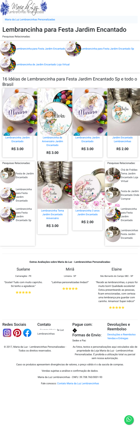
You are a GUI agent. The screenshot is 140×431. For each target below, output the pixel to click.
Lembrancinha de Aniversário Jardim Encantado (52, 128)
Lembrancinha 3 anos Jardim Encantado (87, 199)
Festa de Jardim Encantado (17, 175)
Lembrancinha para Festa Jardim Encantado (32, 48)
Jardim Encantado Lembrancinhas (122, 126)
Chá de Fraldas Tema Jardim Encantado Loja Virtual (121, 175)
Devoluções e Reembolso (121, 334)
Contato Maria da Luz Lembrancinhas (50, 331)
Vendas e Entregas (117, 338)
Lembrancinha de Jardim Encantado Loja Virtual (35, 64)
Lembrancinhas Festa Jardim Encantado (121, 234)
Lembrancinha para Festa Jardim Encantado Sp (99, 48)
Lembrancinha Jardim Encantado (17, 126)
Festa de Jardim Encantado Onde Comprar (122, 195)
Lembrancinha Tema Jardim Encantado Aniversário (52, 201)
